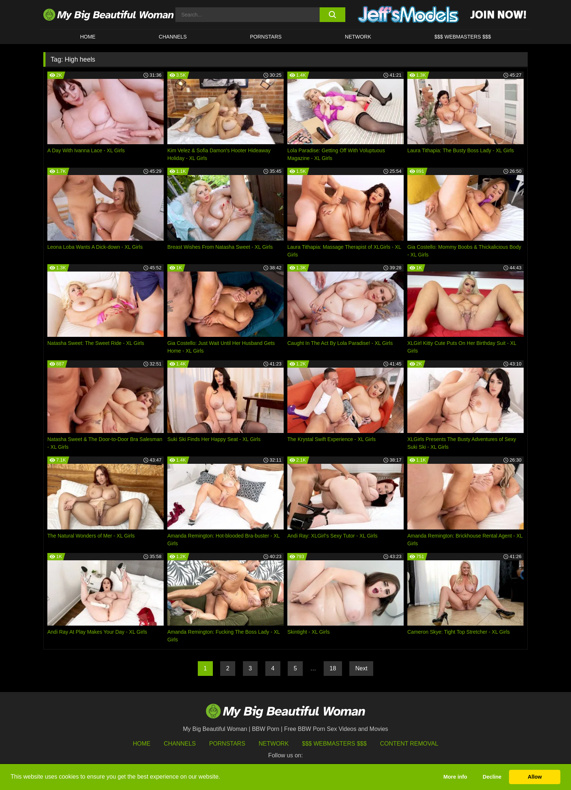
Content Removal (409, 743)
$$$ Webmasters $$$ (334, 743)
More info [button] (455, 777)
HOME (87, 37)
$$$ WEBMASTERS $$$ (462, 37)
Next (361, 668)
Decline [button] (492, 777)
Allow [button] (535, 777)
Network (358, 37)
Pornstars (265, 37)
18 (333, 668)
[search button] (332, 14)
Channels (180, 743)
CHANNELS (173, 37)
